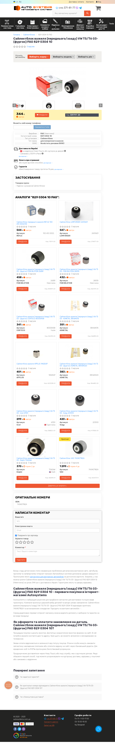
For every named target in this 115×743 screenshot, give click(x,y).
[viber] (23, 730)
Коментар (20, 549)
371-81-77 (66, 7)
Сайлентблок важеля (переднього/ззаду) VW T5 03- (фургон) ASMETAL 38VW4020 (79, 365)
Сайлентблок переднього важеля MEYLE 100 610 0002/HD (35, 223)
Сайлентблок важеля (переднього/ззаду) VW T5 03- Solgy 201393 (79, 413)
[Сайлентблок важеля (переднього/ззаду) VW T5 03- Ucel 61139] (36, 401)
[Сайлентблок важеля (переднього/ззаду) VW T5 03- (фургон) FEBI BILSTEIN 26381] (36, 258)
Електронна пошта (23, 527)
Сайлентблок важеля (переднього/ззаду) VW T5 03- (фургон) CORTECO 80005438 (36, 318)
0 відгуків (30, 47)
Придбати (42, 115)
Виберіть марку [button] (38, 57)
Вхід (98, 2)
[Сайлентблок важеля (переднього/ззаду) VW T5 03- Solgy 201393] (79, 401)
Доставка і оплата (76, 2)
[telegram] (19, 730)
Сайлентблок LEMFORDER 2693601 (74, 222)
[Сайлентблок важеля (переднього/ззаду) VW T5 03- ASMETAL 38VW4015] (79, 306)
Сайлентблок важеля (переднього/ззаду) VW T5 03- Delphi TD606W (36, 460)
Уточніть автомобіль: (20, 56)
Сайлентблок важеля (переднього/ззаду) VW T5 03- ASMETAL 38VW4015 (79, 318)
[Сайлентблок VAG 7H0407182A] (79, 448)
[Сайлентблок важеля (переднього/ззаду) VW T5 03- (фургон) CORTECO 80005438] (36, 306)
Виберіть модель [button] (63, 57)
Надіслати (21, 561)
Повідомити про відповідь (26, 537)
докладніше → (23, 156)
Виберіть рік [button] (86, 57)
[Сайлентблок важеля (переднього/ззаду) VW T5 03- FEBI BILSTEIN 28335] (79, 258)
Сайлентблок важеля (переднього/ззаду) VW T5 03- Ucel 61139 (36, 413)
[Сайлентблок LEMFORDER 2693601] (79, 211)
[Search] (87, 13)
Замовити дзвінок (51, 723)
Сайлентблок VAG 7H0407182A (72, 459)
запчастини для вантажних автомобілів (47, 578)
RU (20, 2)
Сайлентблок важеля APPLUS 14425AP (32, 364)
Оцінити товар (21, 540)
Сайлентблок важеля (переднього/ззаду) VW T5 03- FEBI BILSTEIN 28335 (79, 270)
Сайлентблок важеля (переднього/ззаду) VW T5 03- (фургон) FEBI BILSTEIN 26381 (36, 270)
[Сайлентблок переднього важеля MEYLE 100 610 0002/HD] (36, 211)
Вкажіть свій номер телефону (27, 123)
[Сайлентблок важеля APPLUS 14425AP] (36, 353)
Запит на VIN (49, 726)
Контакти (90, 2)
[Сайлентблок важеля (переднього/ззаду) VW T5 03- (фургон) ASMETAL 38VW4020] (79, 353)
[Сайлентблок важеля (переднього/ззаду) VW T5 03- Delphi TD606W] (35, 448)
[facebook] (15, 730)
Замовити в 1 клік (42, 127)
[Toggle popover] (99, 729)
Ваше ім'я (19, 518)
